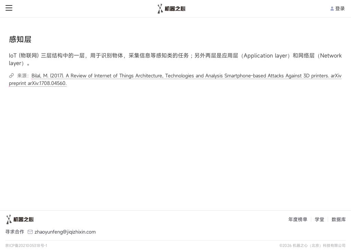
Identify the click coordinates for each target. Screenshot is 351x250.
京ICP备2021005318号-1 (26, 245)
